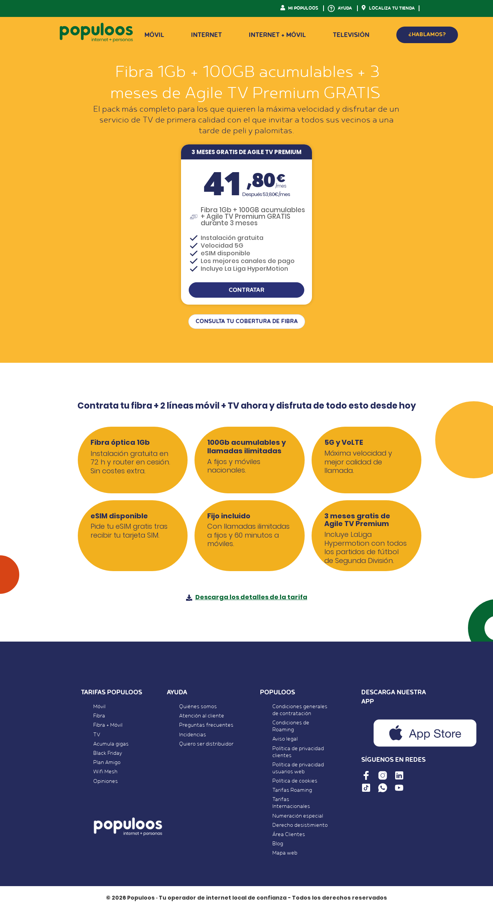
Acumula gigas (111, 744)
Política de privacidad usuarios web (298, 768)
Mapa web (284, 853)
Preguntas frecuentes (206, 725)
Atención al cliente (201, 716)
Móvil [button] (154, 35)
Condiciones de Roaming (290, 726)
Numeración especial (297, 816)
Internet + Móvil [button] (277, 35)
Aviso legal (285, 739)
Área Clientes (288, 834)
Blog (277, 844)
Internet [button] (206, 35)
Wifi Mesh (105, 772)
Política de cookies (294, 781)
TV (96, 735)
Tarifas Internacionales (291, 802)
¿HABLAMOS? (427, 34)
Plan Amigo (107, 762)
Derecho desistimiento (300, 825)
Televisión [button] (351, 35)
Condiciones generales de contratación (299, 710)
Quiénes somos (198, 707)
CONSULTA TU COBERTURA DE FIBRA (247, 321)
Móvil (99, 707)
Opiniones (105, 781)
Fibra (99, 716)
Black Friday (107, 753)
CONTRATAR (246, 290)
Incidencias (192, 735)
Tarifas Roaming (292, 790)
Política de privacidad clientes (298, 752)
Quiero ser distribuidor (206, 744)
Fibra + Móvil (107, 725)
